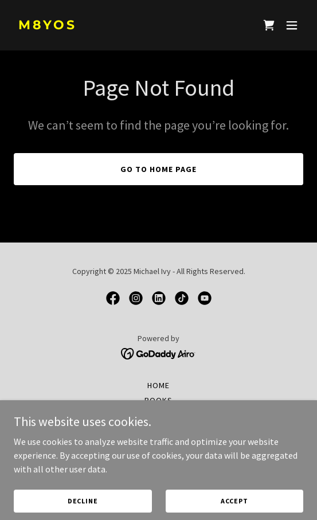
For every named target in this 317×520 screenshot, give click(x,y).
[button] (291, 25)
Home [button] (158, 385)
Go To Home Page (158, 169)
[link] (115, 26)
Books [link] (158, 400)
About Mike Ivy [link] (158, 430)
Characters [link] (159, 415)
